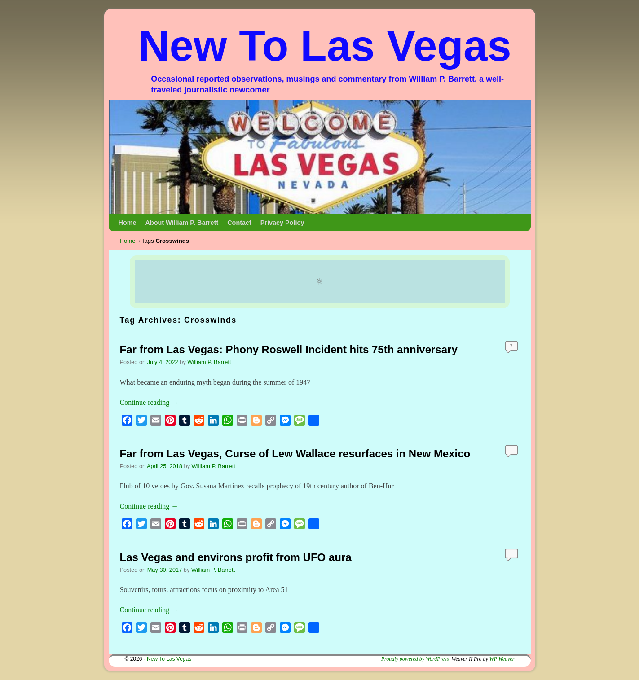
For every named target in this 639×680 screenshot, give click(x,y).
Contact (239, 222)
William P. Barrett (209, 362)
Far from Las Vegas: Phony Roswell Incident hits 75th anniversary (289, 349)
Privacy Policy (282, 222)
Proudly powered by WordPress (415, 659)
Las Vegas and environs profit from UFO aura (236, 557)
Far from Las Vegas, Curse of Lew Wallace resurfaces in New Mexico (295, 453)
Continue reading (149, 402)
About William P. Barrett (181, 222)
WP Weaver (502, 659)
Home (128, 222)
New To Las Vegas (324, 46)
